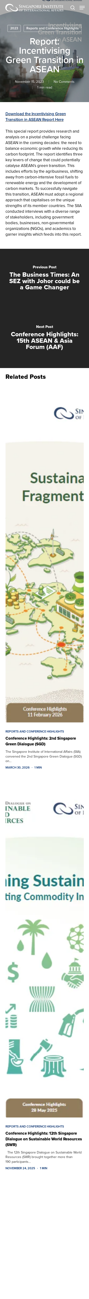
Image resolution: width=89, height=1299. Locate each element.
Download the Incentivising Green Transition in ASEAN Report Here (35, 117)
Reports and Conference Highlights (52, 28)
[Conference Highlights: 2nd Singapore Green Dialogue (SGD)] (44, 553)
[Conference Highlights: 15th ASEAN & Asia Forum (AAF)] (44, 338)
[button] (82, 7)
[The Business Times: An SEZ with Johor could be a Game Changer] (44, 278)
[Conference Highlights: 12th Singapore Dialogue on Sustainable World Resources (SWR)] (44, 948)
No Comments (64, 81)
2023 (14, 28)
